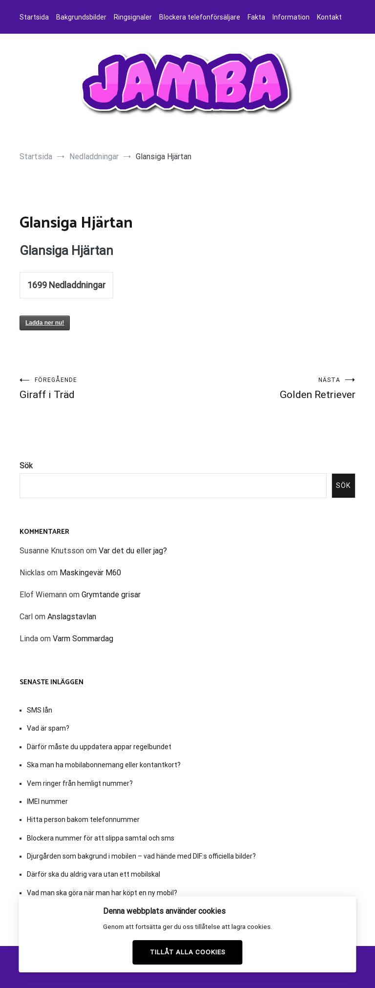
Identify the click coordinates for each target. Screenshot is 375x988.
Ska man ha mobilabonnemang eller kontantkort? (104, 765)
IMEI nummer (47, 801)
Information (291, 17)
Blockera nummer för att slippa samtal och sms (100, 838)
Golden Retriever (271, 388)
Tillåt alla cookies (188, 952)
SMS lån (39, 710)
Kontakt (329, 17)
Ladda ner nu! (44, 322)
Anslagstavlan (71, 616)
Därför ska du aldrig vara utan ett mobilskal (93, 874)
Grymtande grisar (111, 594)
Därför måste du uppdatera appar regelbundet (99, 747)
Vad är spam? (48, 728)
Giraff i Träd (104, 388)
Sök (26, 465)
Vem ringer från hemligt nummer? (80, 783)
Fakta (256, 17)
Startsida (34, 17)
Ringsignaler (133, 17)
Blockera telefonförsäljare (199, 17)
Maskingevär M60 (90, 572)
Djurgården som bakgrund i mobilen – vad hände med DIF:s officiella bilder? (141, 856)
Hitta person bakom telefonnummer (83, 819)
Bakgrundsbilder (81, 17)
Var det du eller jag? (133, 550)
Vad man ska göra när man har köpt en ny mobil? (102, 893)
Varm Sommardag (83, 638)
